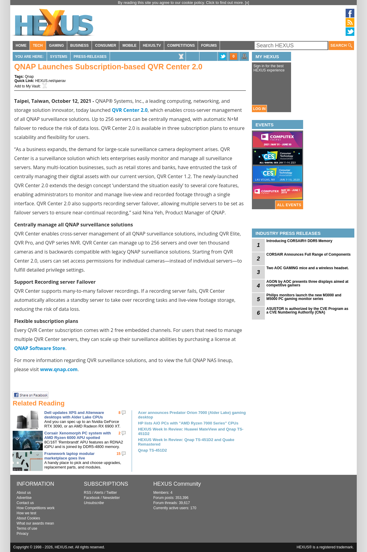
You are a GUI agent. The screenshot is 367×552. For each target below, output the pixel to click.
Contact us (25, 503)
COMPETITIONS (181, 45)
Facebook (92, 498)
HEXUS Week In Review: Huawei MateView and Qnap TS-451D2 (190, 431)
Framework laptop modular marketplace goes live (69, 455)
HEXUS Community (177, 484)
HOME (21, 45)
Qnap (29, 76)
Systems (58, 57)
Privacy (22, 533)
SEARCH (341, 45)
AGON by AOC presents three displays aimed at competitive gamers (307, 283)
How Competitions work (36, 508)
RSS (87, 492)
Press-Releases (90, 57)
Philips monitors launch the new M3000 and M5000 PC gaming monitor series (303, 297)
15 (119, 454)
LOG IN (259, 109)
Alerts (98, 492)
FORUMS (209, 45)
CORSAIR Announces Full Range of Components (308, 254)
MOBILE (129, 45)
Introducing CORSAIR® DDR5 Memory (299, 241)
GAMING (56, 45)
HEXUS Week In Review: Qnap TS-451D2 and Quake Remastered (186, 441)
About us (24, 492)
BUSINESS (79, 45)
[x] (247, 2)
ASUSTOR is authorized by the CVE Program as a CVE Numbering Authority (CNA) (307, 310)
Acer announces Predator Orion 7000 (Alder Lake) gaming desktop (192, 414)
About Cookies (28, 518)
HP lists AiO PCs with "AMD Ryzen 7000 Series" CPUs (188, 423)
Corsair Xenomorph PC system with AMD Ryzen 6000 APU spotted (77, 435)
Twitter (111, 492)
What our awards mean (35, 523)
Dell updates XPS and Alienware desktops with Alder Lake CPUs (74, 414)
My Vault (33, 86)
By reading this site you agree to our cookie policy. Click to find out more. (181, 2)
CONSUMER (105, 45)
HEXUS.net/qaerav (50, 81)
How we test (26, 513)
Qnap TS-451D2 (152, 450)
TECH (38, 45)
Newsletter (111, 498)
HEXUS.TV (152, 45)
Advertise (24, 498)
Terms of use (27, 528)
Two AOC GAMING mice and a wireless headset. (307, 268)
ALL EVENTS (289, 205)
